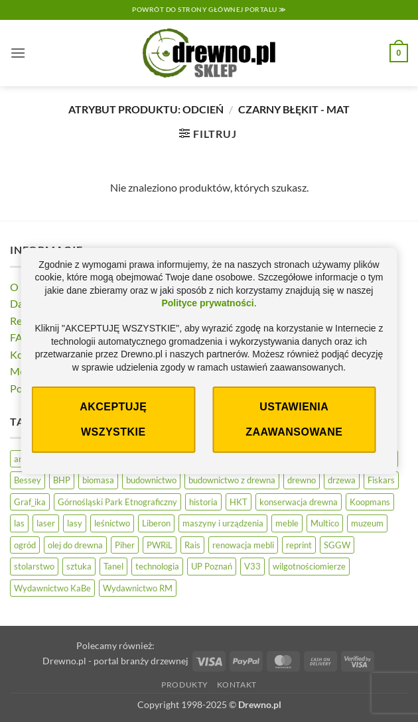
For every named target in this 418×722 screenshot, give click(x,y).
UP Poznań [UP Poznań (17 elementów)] (211, 566)
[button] (18, 52)
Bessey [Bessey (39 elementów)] (27, 480)
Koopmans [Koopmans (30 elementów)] (370, 502)
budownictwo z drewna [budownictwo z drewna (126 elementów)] (231, 480)
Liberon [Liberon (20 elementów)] (156, 523)
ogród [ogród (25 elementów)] (25, 545)
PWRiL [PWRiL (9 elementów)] (160, 545)
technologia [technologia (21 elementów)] (157, 566)
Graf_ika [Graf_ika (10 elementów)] (30, 502)
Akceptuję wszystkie (113, 419)
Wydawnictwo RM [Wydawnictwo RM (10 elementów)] (138, 588)
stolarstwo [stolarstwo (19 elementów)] (34, 566)
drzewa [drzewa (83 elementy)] (342, 480)
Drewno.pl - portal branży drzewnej (115, 660)
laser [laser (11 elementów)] (45, 523)
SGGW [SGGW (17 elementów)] (337, 545)
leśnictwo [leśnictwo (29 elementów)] (112, 523)
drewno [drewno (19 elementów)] (301, 480)
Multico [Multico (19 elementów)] (325, 523)
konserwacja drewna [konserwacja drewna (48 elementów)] (298, 502)
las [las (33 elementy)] (19, 523)
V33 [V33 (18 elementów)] (252, 566)
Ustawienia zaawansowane (293, 419)
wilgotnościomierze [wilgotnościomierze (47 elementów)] (309, 566)
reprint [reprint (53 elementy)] (299, 545)
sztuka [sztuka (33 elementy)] (79, 566)
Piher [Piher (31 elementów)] (125, 545)
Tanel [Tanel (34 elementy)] (113, 566)
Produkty (184, 685)
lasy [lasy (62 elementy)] (74, 523)
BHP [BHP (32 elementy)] (61, 480)
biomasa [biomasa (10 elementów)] (98, 480)
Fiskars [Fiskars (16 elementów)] (381, 480)
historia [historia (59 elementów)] (203, 502)
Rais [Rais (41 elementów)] (192, 545)
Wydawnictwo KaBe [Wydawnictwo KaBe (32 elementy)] (52, 588)
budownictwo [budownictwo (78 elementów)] (151, 480)
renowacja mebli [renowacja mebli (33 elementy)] (243, 545)
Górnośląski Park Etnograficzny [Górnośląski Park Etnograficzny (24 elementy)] (117, 502)
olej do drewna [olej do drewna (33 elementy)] (75, 545)
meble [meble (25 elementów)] (287, 523)
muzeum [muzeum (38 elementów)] (367, 523)
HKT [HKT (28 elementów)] (238, 502)
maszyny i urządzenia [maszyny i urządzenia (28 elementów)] (222, 523)
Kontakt (237, 685)
